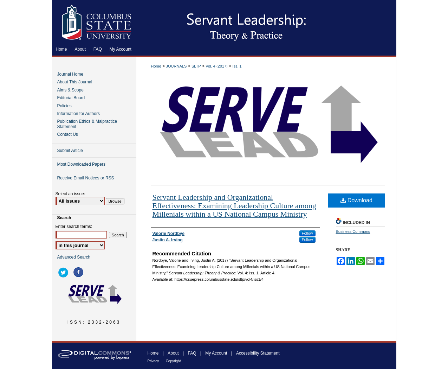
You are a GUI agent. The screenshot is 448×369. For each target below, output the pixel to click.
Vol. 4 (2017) (216, 66)
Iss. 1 (236, 66)
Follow (307, 233)
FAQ (192, 353)
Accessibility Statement (257, 353)
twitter (64, 272)
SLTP (196, 66)
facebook (79, 272)
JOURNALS (176, 66)
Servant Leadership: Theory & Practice (266, 21)
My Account (216, 353)
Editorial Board (71, 97)
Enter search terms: (74, 226)
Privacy (153, 361)
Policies (64, 105)
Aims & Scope (70, 90)
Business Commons (353, 231)
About (173, 353)
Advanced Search (74, 257)
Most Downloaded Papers (81, 164)
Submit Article (70, 150)
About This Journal (74, 81)
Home (156, 66)
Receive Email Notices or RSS (85, 178)
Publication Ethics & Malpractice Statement (87, 124)
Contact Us (67, 134)
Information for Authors (78, 113)
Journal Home (70, 74)
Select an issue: (70, 193)
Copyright (173, 361)
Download (356, 200)
